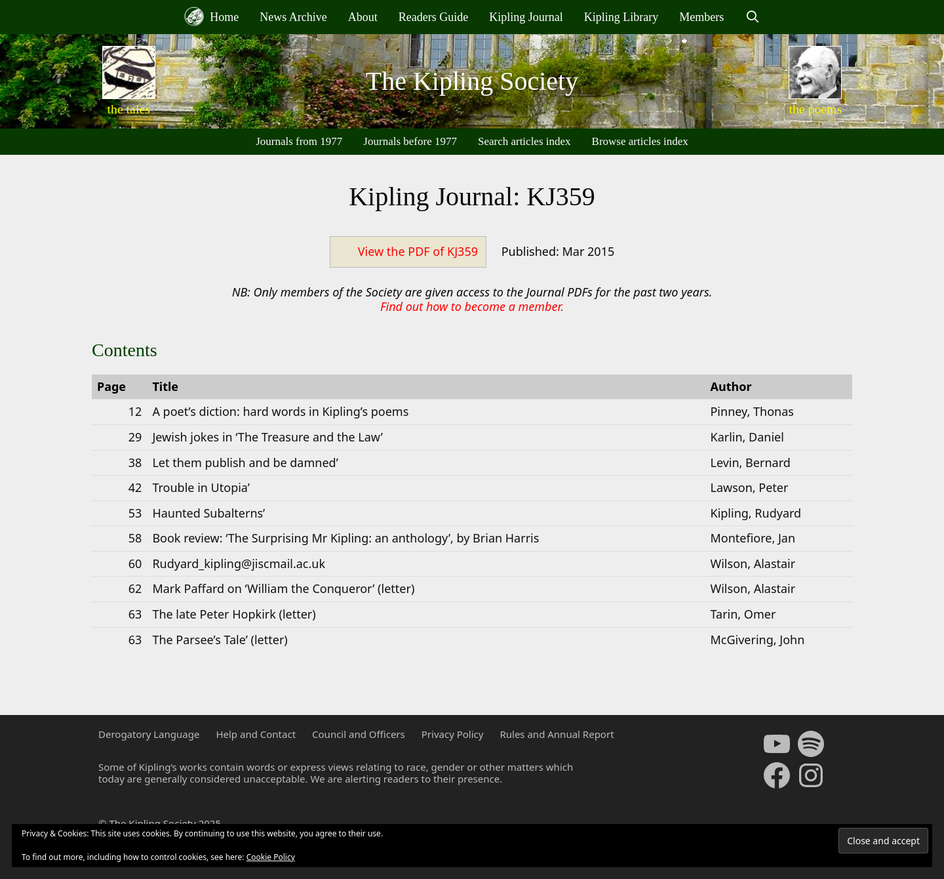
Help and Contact (256, 734)
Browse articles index (640, 141)
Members (701, 17)
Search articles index (524, 141)
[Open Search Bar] (752, 17)
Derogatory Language (148, 734)
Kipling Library (621, 17)
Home (211, 16)
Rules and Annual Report (557, 734)
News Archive (293, 17)
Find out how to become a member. (472, 306)
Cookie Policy (270, 857)
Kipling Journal (526, 17)
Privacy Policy (453, 734)
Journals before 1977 (410, 141)
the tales (129, 109)
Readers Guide (433, 17)
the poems (815, 109)
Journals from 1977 (299, 141)
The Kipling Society (472, 81)
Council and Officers (358, 734)
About (363, 17)
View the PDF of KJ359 (418, 251)
